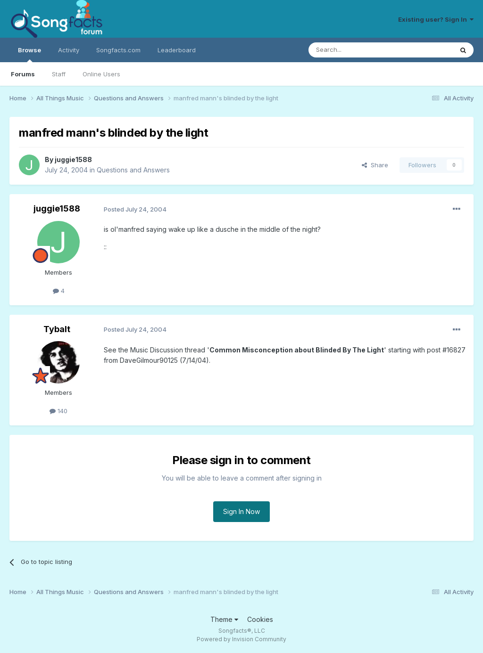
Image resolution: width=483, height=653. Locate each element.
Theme (224, 619)
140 (58, 411)
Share (375, 165)
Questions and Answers (133, 170)
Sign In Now (241, 511)
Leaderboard (177, 50)
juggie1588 (73, 159)
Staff (59, 74)
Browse (29, 54)
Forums (23, 74)
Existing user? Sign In (436, 19)
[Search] (356, 49)
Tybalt (56, 329)
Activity (68, 50)
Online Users (101, 74)
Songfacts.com (118, 50)
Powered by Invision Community (241, 639)
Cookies (260, 619)
